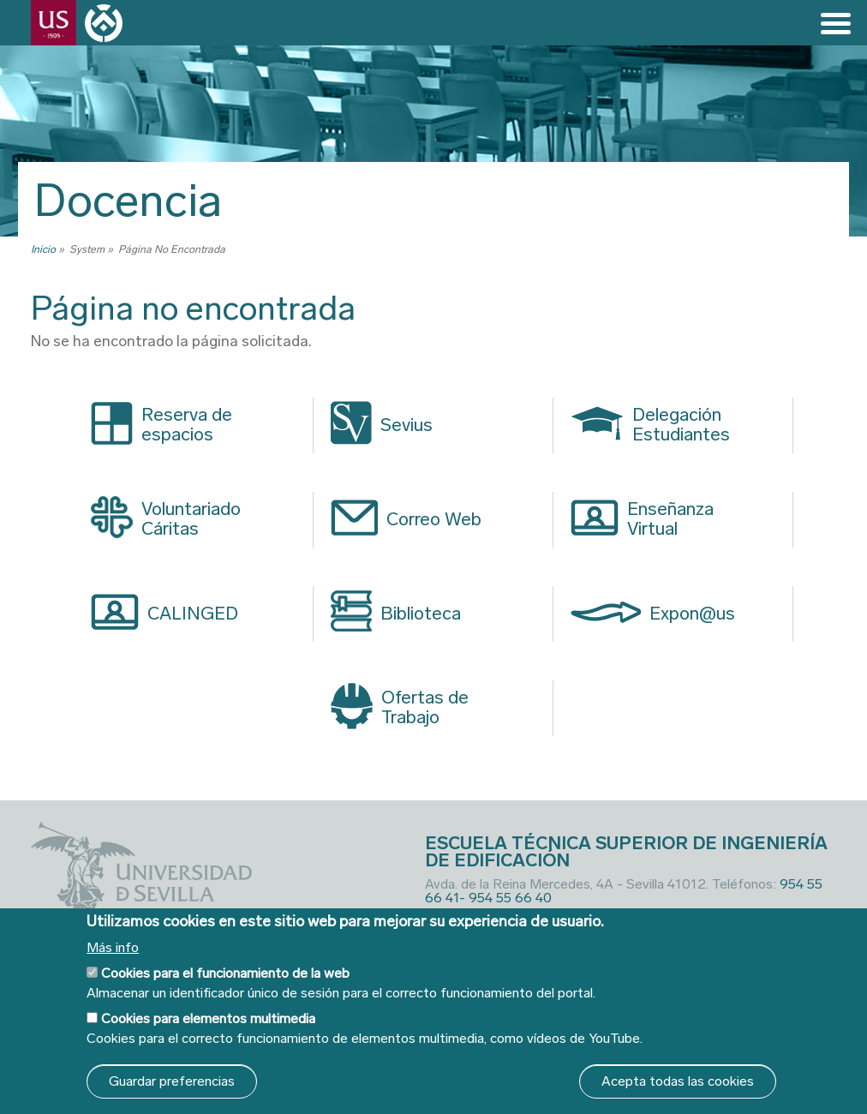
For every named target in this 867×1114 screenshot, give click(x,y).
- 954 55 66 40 (505, 897)
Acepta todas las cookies (677, 1081)
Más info (113, 947)
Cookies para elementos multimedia (208, 1018)
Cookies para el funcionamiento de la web (225, 973)
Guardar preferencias (172, 1081)
